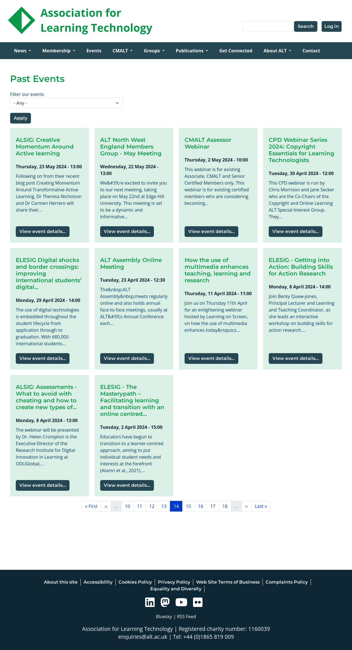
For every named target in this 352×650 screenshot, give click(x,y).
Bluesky (164, 616)
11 (141, 506)
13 (165, 506)
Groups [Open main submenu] (152, 51)
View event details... (42, 231)
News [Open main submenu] (21, 51)
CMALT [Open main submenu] (121, 51)
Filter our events (27, 94)
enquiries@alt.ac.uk (142, 636)
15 (189, 506)
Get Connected (235, 51)
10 (129, 506)
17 (214, 506)
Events (93, 51)
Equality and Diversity (175, 588)
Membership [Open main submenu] (57, 51)
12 (153, 506)
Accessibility (98, 582)
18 (226, 506)
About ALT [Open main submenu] (276, 51)
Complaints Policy (287, 582)
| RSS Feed (184, 616)
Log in (331, 26)
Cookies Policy (135, 582)
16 (202, 506)
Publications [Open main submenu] (190, 51)
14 (177, 506)
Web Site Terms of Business (228, 582)
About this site (61, 582)
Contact (311, 51)
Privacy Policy (174, 582)
